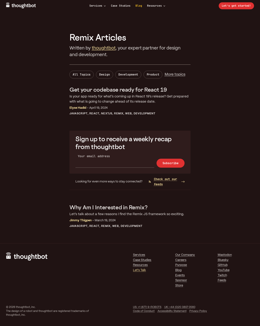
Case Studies (120, 5)
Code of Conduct (144, 311)
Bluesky (223, 260)
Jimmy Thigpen (80, 220)
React (94, 113)
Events (180, 275)
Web (128, 113)
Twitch (222, 275)
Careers (180, 260)
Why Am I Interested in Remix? (108, 207)
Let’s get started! (236, 5)
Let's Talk (139, 270)
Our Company (185, 254)
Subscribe (170, 163)
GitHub (223, 265)
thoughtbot (104, 48)
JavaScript (78, 113)
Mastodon (225, 254)
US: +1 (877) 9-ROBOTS (147, 307)
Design (104, 74)
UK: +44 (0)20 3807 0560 (179, 307)
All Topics (82, 74)
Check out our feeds (163, 181)
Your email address (94, 156)
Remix (118, 113)
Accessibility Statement (172, 311)
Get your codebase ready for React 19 (118, 89)
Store (179, 285)
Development (128, 74)
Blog (138, 5)
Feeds (222, 280)
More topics (175, 74)
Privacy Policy (198, 311)
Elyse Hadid (77, 107)
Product (153, 74)
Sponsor (181, 280)
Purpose (181, 265)
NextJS (106, 113)
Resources (156, 5)
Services (97, 5)
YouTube (223, 270)
